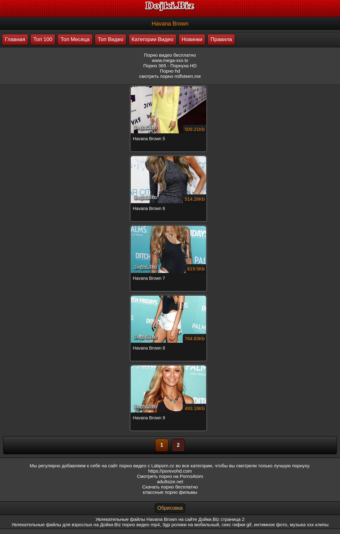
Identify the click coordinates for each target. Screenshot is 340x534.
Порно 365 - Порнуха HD (169, 65)
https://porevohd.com (170, 471)
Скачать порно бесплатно (170, 486)
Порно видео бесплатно (170, 55)
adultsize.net (170, 481)
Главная (15, 39)
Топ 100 (42, 39)
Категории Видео (152, 39)
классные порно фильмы (170, 492)
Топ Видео (110, 39)
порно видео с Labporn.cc (146, 465)
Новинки (192, 39)
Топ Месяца (74, 39)
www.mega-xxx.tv (170, 60)
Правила (221, 39)
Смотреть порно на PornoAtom (170, 476)
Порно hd (170, 71)
